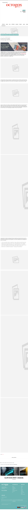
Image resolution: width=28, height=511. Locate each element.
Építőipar (13, 24)
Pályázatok (22, 491)
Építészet (3, 24)
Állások (21, 493)
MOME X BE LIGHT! (23, 494)
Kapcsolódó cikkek (14, 478)
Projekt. (20, 24)
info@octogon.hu (3, 488)
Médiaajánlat (13, 487)
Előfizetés (13, 489)
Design (7, 24)
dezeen (3, 454)
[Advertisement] (14, 18)
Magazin (17, 24)
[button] (20, 11)
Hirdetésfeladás (14, 488)
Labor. (24, 24)
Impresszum (13, 491)
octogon (13, 462)
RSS (12, 492)
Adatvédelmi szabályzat (14, 490)
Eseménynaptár (22, 492)
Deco (10, 24)
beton (1, 462)
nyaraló (3, 462)
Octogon (4, 40)
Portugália (5, 462)
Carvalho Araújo (8, 462)
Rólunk (13, 486)
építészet (11, 462)
